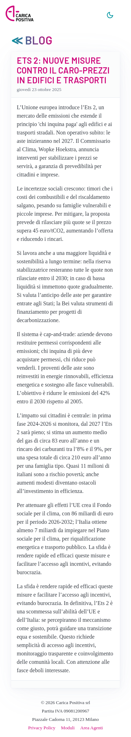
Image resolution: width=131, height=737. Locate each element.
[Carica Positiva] (19, 14)
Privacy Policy (41, 727)
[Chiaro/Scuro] (110, 15)
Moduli (68, 727)
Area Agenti (91, 727)
